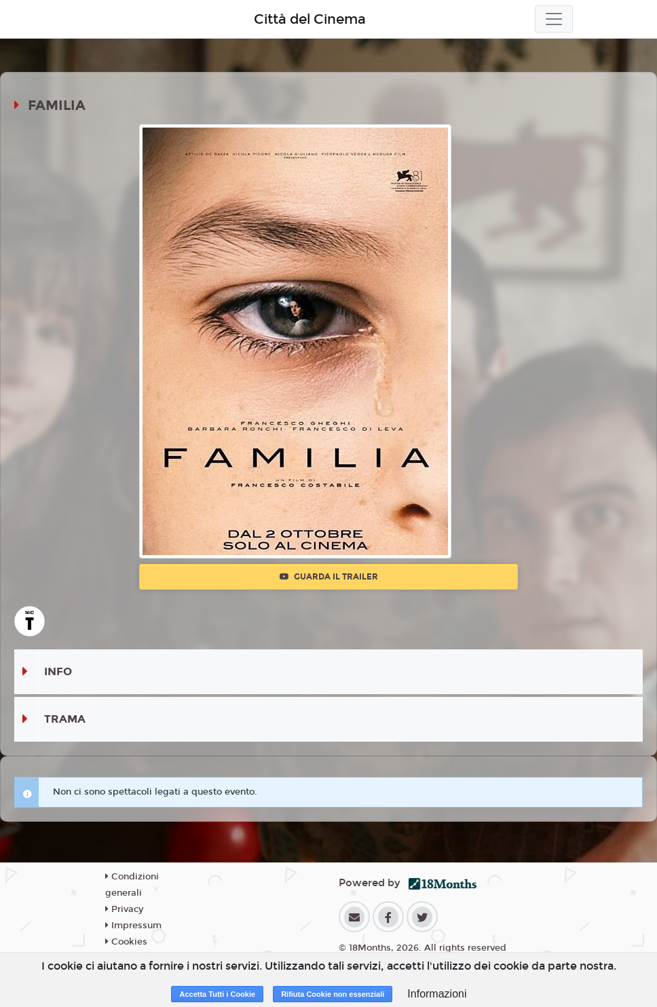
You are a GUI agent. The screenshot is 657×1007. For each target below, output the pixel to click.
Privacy (124, 909)
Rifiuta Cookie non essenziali (332, 994)
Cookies (126, 941)
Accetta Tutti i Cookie (217, 994)
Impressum (133, 925)
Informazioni (436, 994)
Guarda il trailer (329, 577)
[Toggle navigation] (554, 19)
